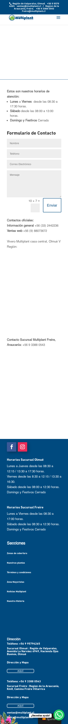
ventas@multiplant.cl (20, 712)
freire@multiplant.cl (20, 717)
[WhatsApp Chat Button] (58, 715)
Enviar (52, 205)
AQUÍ (20, 671)
